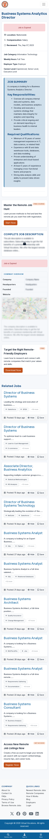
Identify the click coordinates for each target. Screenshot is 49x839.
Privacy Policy (8, 799)
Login (28, 805)
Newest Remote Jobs (36, 790)
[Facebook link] (18, 813)
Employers (31, 802)
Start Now (10, 222)
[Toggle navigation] (43, 4)
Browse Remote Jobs (11, 805)
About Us (6, 790)
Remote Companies (35, 793)
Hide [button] (31, 418)
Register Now (12, 765)
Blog (28, 799)
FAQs (4, 796)
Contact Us (7, 793)
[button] (40, 418)
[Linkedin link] (37, 813)
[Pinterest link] (24, 813)
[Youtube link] (30, 813)
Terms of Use (8, 802)
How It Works (32, 796)
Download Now (13, 370)
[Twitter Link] (12, 813)
